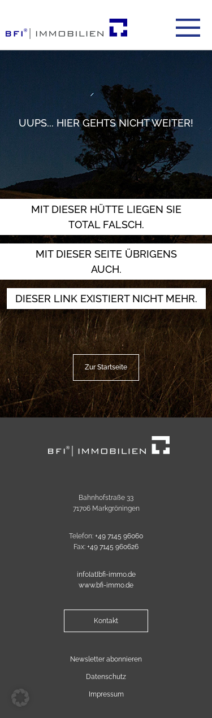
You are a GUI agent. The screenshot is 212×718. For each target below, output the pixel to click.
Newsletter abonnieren (106, 659)
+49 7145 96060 (119, 536)
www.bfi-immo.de (106, 585)
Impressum (106, 694)
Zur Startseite (106, 367)
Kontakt (106, 621)
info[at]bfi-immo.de (106, 574)
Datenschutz (106, 677)
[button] (20, 697)
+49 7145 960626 (113, 547)
